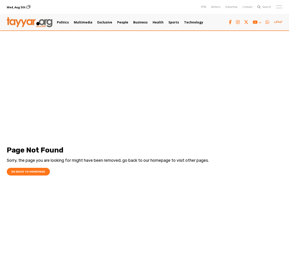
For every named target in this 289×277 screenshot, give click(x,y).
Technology (193, 22)
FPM (203, 7)
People (122, 22)
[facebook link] (230, 22)
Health (158, 22)
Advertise (231, 7)
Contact (247, 7)
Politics (63, 22)
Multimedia (83, 22)
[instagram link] (238, 22)
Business (140, 22)
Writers (215, 7)
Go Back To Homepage (28, 171)
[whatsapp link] (267, 22)
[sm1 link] (278, 22)
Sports (173, 22)
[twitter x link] (246, 22)
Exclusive (104, 22)
